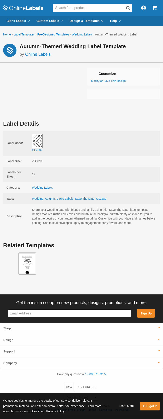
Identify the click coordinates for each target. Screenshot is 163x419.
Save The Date (84, 198)
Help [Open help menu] (115, 21)
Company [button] (10, 363)
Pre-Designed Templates (53, 34)
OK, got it (150, 406)
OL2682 (101, 198)
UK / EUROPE (85, 387)
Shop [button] (7, 328)
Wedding (37, 198)
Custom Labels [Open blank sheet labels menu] (49, 21)
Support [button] (9, 351)
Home (7, 34)
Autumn (50, 198)
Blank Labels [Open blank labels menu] (18, 21)
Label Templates (24, 34)
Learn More (126, 406)
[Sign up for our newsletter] (69, 313)
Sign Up (146, 313)
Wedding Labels (82, 34)
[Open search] (128, 8)
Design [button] (8, 340)
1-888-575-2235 (95, 374)
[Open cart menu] (154, 8)
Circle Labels (64, 198)
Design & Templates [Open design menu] (86, 21)
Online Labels (38, 54)
